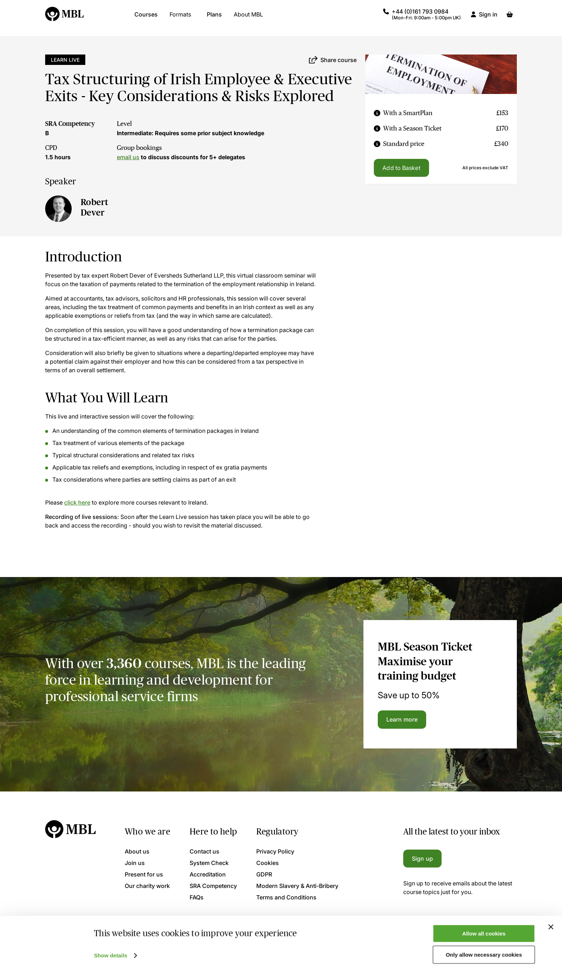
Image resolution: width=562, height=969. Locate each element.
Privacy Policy (275, 851)
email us (128, 157)
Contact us (204, 851)
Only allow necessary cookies (484, 951)
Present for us (144, 874)
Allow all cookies (484, 930)
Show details (110, 952)
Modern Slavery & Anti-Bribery (297, 885)
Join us (135, 862)
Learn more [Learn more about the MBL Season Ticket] (402, 719)
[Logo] (65, 17)
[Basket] (510, 18)
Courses (146, 18)
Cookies (267, 862)
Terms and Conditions (286, 897)
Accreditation (208, 874)
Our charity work (147, 885)
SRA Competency (70, 123)
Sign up (422, 858)
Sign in (488, 18)
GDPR (264, 874)
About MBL (248, 18)
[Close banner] (550, 923)
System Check (209, 862)
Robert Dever (94, 207)
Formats (180, 18)
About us (137, 851)
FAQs (197, 897)
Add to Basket (401, 167)
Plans (214, 18)
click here (77, 502)
